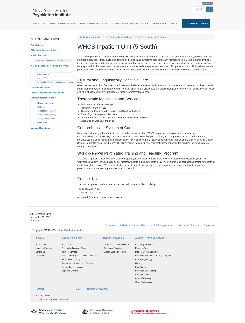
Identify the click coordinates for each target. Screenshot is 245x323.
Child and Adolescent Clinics (44, 50)
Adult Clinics (37, 45)
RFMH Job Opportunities (132, 225)
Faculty (175, 23)
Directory (207, 3)
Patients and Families (62, 23)
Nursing (40, 107)
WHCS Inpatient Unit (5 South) (50, 60)
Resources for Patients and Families (47, 93)
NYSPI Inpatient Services (118, 37)
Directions (35, 220)
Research (159, 23)
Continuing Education (113, 248)
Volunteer (110, 225)
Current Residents (143, 274)
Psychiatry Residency (144, 244)
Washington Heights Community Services (50, 67)
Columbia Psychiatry (196, 23)
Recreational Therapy (46, 111)
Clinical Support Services (43, 98)
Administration (42, 244)
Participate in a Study (41, 88)
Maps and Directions (40, 128)
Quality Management (46, 119)
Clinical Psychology (45, 103)
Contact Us (40, 252)
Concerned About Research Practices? (52, 299)
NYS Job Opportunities (162, 225)
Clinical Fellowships (143, 278)
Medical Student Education (147, 252)
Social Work (42, 122)
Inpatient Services (40, 55)
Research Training (143, 248)
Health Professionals (93, 23)
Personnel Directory (189, 225)
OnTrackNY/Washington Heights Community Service (54, 82)
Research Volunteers (45, 295)
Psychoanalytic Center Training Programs (153, 256)
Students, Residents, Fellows (130, 23)
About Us (38, 23)
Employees (209, 225)
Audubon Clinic (43, 74)
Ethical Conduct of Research (116, 244)
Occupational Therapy (46, 115)
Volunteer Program (44, 248)
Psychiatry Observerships (146, 271)
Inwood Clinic (43, 78)
